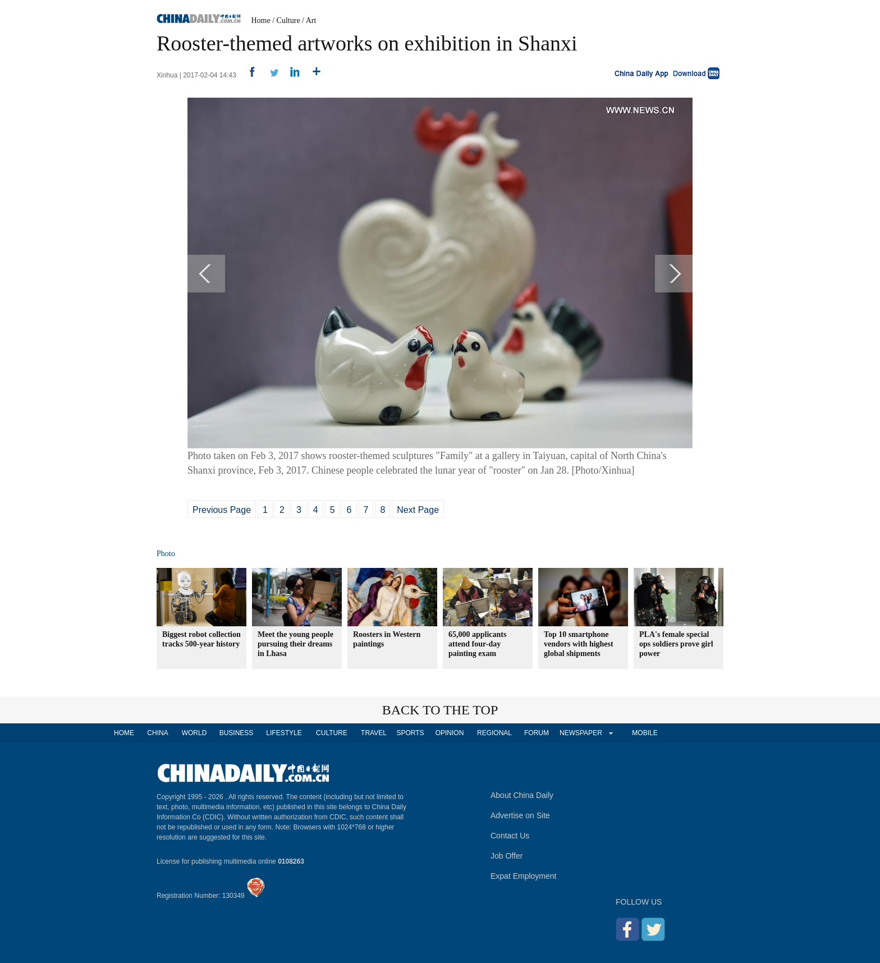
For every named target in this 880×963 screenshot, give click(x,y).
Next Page (418, 510)
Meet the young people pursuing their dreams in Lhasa (295, 644)
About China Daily (522, 795)
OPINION (450, 733)
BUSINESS (236, 733)
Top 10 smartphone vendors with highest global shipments (578, 644)
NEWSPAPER (580, 733)
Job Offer (506, 855)
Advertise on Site (520, 815)
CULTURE (331, 733)
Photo (166, 553)
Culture (288, 20)
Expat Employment (524, 876)
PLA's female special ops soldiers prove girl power (676, 644)
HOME (124, 733)
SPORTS (410, 733)
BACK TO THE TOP (440, 710)
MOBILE (644, 733)
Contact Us (510, 835)
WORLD (194, 733)
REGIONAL (494, 733)
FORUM (536, 733)
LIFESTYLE (283, 733)
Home (261, 20)
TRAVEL (374, 733)
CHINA (157, 733)
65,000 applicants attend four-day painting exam (477, 644)
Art (311, 20)
